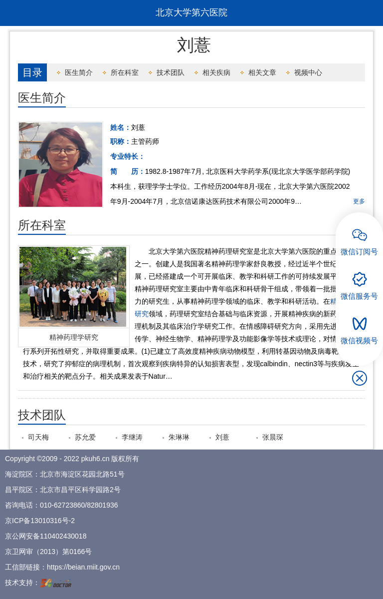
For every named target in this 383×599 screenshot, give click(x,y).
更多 (359, 201)
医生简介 (79, 72)
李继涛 (132, 437)
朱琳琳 (179, 437)
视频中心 (308, 72)
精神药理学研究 (73, 337)
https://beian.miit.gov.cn (83, 567)
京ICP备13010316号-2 (40, 521)
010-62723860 (62, 505)
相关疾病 (216, 72)
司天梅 (38, 437)
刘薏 (222, 437)
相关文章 (262, 72)
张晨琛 (272, 437)
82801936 (102, 505)
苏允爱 (85, 437)
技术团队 (171, 72)
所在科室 (125, 72)
